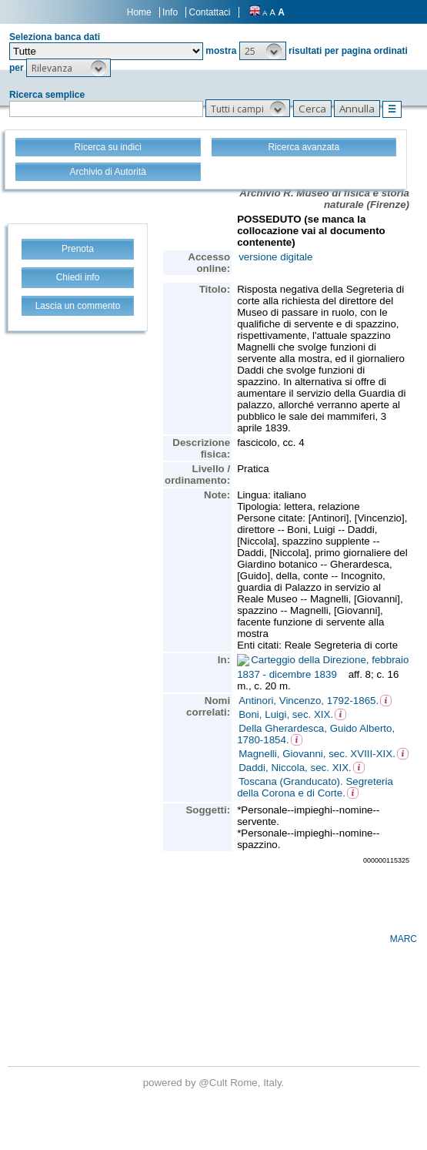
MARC (403, 939)
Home (139, 12)
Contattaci (209, 12)
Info (170, 12)
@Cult (214, 1082)
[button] (262, 51)
